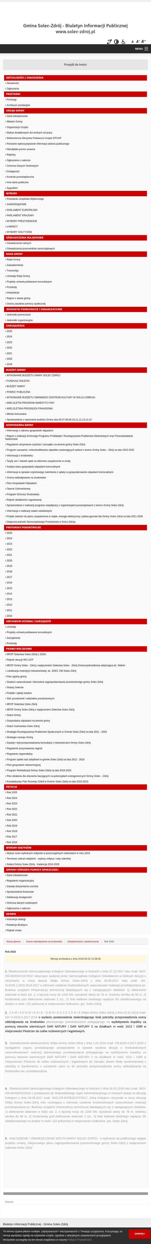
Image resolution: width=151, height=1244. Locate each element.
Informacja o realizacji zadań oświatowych (28, 511)
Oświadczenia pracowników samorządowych (30, 248)
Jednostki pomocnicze (18, 314)
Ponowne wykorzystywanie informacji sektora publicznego (37, 143)
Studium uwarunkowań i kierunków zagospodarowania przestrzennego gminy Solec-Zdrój (54, 682)
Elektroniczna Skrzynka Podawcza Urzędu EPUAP (33, 138)
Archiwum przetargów (17, 105)
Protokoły (11, 287)
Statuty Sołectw (14, 687)
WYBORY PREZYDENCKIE (21, 221)
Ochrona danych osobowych (21, 902)
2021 (8, 353)
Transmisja (11, 270)
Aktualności (12, 83)
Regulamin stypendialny (19, 753)
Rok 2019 (11, 825)
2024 (8, 336)
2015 (8, 588)
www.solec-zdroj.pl (75, 31)
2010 (8, 616)
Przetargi (10, 99)
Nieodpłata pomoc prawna (20, 149)
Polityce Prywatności (79, 1239)
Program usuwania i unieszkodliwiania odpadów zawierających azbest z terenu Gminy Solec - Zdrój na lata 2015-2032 (69, 450)
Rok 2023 (11, 803)
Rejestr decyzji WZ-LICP (19, 659)
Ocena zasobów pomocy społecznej (25, 303)
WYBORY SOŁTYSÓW (18, 232)
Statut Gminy (13, 715)
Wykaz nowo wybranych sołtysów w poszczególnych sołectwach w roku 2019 (47, 853)
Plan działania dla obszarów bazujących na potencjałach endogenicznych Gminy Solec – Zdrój (56, 776)
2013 (8, 599)
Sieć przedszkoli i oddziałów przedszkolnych (30, 698)
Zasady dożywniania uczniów (21, 886)
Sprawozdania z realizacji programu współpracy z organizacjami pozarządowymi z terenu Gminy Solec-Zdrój (64, 505)
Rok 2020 (11, 820)
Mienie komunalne (16, 414)
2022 (8, 347)
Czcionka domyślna (133, 41)
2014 (8, 593)
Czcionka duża (143, 41)
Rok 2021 (11, 814)
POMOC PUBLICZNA (17, 392)
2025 (8, 331)
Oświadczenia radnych (18, 243)
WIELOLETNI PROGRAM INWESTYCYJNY (30, 402)
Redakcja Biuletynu (16, 925)
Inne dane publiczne (17, 182)
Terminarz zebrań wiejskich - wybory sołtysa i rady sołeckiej (38, 858)
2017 (8, 577)
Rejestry (10, 154)
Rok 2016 (11, 842)
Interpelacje (12, 292)
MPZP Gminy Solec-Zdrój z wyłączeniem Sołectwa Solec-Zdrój (39, 709)
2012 (8, 604)
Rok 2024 (11, 798)
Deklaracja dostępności (18, 897)
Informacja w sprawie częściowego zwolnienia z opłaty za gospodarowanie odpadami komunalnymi (59, 472)
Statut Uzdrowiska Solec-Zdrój (22, 726)
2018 (8, 571)
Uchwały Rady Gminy (17, 276)
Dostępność (12, 171)
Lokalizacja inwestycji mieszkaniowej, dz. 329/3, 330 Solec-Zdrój (40, 670)
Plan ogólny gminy (16, 676)
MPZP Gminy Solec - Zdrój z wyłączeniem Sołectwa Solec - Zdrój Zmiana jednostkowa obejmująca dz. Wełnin (65, 665)
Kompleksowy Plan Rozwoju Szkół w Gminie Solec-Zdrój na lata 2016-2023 (46, 781)
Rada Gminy (12, 259)
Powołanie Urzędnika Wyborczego (24, 199)
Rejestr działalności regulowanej (23, 499)
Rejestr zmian (13, 930)
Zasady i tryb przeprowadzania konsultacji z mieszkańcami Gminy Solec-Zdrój (48, 742)
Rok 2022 (11, 809)
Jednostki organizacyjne (19, 320)
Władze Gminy (13, 121)
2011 (8, 610)
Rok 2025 (11, 792)
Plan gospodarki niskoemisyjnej (23, 765)
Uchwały (10, 626)
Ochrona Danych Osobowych (21, 165)
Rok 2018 (11, 831)
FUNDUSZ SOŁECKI (17, 380)
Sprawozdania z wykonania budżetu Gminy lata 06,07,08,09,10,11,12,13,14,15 (48, 419)
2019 (8, 364)
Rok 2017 (11, 836)
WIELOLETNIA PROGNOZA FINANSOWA (29, 408)
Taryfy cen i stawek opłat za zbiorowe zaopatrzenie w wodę (37, 461)
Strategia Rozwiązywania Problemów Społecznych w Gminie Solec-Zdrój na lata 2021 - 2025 (56, 731)
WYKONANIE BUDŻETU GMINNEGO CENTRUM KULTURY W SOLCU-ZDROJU (50, 397)
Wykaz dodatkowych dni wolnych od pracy (28, 132)
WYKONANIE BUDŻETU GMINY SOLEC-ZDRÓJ (32, 375)
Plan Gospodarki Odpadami (21, 483)
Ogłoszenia (12, 88)
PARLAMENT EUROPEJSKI (21, 210)
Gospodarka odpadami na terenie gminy (27, 720)
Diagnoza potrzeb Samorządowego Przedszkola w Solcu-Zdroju (40, 521)
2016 (8, 582)
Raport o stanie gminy (17, 298)
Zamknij (140, 1233)
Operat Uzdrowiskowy (17, 488)
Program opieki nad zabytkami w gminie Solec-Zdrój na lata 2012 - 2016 (45, 759)
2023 (8, 342)
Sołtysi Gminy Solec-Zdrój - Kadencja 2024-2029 (32, 864)
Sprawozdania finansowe (19, 891)
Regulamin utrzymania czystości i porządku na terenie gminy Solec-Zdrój (45, 444)
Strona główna (13, 941)
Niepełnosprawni (123, 41)
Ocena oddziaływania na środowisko (25, 477)
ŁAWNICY (11, 226)
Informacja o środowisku (19, 455)
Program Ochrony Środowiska (22, 494)
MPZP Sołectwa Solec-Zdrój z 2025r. (25, 654)
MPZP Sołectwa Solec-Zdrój (21, 704)
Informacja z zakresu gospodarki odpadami (29, 430)
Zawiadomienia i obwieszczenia (83, 941)
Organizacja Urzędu (16, 127)
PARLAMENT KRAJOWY (19, 215)
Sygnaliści (11, 188)
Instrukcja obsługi (15, 919)
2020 (8, 358)
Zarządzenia (12, 638)
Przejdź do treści (75, 65)
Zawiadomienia (14, 265)
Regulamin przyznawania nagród (23, 748)
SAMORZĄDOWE (15, 204)
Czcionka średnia (138, 41)
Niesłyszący (109, 41)
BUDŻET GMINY (15, 386)
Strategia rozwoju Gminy (19, 737)
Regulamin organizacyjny (19, 880)
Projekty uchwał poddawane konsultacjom (28, 281)
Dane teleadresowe (16, 116)
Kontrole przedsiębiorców (19, 176)
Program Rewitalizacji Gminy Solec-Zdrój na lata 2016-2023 (38, 770)
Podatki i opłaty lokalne (18, 693)
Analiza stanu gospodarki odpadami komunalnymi (32, 466)
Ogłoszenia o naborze (17, 160)
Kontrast (116, 41)
